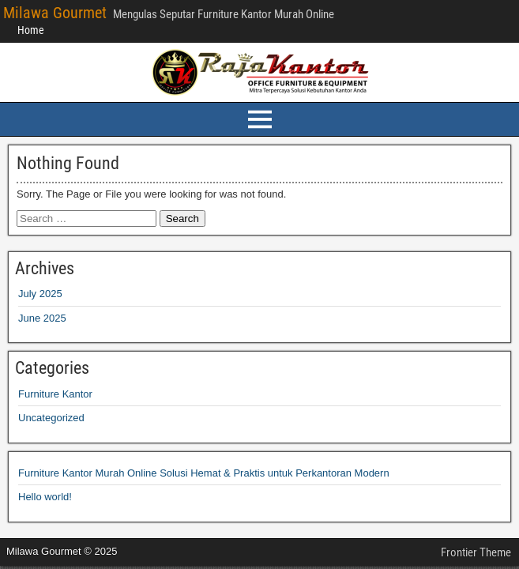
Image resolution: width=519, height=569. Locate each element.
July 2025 (40, 294)
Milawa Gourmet (55, 12)
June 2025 (42, 318)
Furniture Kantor (55, 394)
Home (30, 30)
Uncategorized (51, 418)
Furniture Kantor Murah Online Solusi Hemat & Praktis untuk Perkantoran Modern (203, 473)
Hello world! (45, 497)
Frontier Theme (476, 552)
